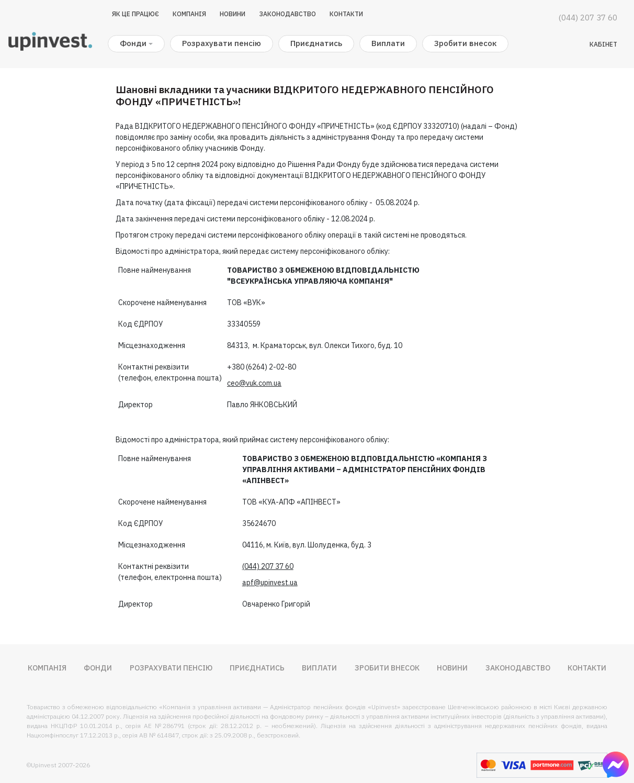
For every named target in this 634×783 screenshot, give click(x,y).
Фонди (98, 668)
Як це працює (135, 14)
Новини (232, 14)
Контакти (346, 14)
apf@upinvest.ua (270, 582)
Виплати (388, 43)
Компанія (189, 14)
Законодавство (287, 14)
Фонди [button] (133, 43)
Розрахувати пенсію (221, 43)
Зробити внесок (465, 43)
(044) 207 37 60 (588, 18)
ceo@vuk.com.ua (254, 383)
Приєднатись (316, 43)
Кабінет (603, 44)
